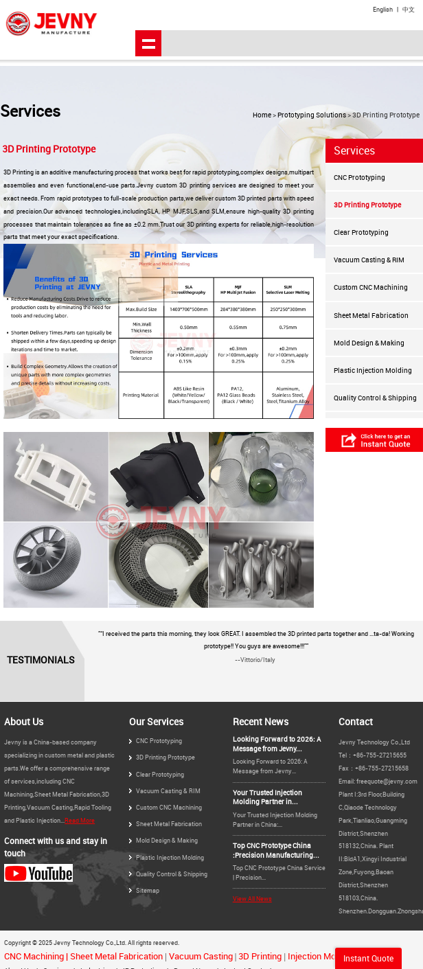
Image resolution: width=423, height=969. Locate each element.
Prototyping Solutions (311, 114)
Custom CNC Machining (371, 287)
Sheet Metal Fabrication (371, 315)
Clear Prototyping (361, 232)
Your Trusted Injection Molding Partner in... (267, 797)
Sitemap (147, 890)
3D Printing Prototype (367, 204)
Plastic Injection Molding (373, 370)
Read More (80, 820)
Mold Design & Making (369, 342)
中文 (408, 9)
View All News (252, 898)
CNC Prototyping (359, 177)
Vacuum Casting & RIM (369, 259)
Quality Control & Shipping (375, 397)
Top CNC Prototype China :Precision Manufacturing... (276, 850)
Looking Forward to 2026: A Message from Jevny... (277, 744)
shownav (148, 43)
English (383, 9)
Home (262, 114)
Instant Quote (368, 958)
